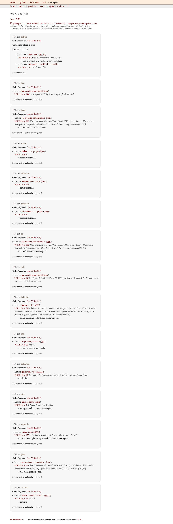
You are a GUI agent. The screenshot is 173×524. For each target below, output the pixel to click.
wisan (24, 432)
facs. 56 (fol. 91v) (34, 41)
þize (88, 23)
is (22, 341)
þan (19, 23)
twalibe (93, 23)
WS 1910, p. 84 (21, 375)
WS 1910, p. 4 (21, 405)
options (60, 6)
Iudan (29, 23)
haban (24, 305)
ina (64, 23)
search (21, 6)
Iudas (24, 151)
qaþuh (15, 23)
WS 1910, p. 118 (22, 184)
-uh (29, 64)
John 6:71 (15, 19)
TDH (79, 519)
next (42, 6)
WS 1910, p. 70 (21, 154)
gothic (22, 2)
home (13, 2)
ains (76, 23)
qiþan (30, 54)
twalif (24, 495)
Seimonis (36, 23)
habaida (59, 23)
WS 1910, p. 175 (22, 435)
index (12, 6)
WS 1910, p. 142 (22, 499)
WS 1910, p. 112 (22, 121)
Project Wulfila (16, 519)
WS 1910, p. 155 (25, 67)
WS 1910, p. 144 (22, 94)
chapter (50, 6)
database (33, 2)
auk (53, 23)
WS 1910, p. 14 (21, 278)
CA (11, 23)
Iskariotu (45, 23)
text (44, 2)
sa (50, 23)
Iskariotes (26, 211)
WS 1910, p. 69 (21, 215)
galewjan (70, 23)
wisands (82, 23)
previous (32, 6)
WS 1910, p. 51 (21, 308)
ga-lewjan (26, 372)
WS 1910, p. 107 (25, 58)
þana (24, 23)
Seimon (25, 181)
